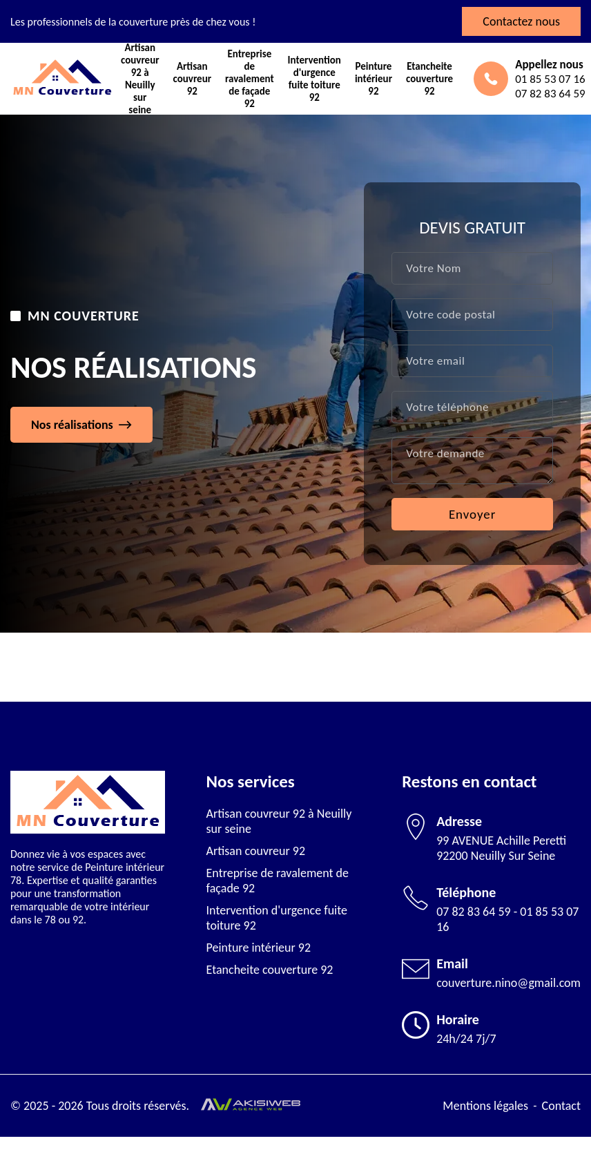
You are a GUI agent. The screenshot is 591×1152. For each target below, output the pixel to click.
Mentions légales (485, 1105)
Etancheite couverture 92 (429, 78)
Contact (561, 1105)
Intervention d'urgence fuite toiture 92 (314, 79)
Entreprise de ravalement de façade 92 (249, 79)
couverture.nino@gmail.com (508, 982)
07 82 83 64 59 (473, 911)
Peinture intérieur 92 (373, 78)
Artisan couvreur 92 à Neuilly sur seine (140, 79)
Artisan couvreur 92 (192, 78)
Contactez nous (521, 21)
